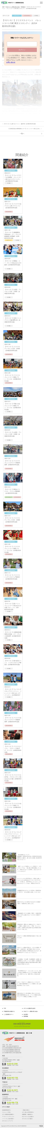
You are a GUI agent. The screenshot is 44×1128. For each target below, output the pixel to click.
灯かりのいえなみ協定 (27, 1116)
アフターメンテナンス (7, 1116)
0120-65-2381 (12, 1064)
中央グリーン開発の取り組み (31, 1011)
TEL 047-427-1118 (6, 1100)
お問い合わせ (10, 62)
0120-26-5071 (12, 1090)
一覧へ (22, 133)
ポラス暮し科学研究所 (27, 1112)
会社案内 (26, 1014)
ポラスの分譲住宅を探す (29, 1008)
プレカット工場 (6, 1112)
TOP (5, 1008)
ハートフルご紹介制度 (7, 1118)
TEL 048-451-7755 (6, 1075)
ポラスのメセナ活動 (27, 1118)
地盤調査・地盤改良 (27, 1114)
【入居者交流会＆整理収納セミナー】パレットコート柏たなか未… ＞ (25, 128)
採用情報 (26, 1016)
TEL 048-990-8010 (6, 1061)
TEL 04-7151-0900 (6, 1087)
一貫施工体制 (25, 1110)
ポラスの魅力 (6, 1107)
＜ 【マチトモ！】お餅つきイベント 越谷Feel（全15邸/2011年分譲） (19, 123)
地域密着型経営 (6, 1110)
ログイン (22, 50)
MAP (18, 1059)
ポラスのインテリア (7, 1120)
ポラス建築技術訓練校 (7, 1114)
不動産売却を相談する (9, 1011)
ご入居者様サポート (8, 1014)
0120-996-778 (12, 1103)
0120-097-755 (12, 1078)
